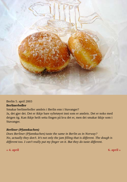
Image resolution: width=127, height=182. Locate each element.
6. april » (114, 150)
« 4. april (12, 150)
